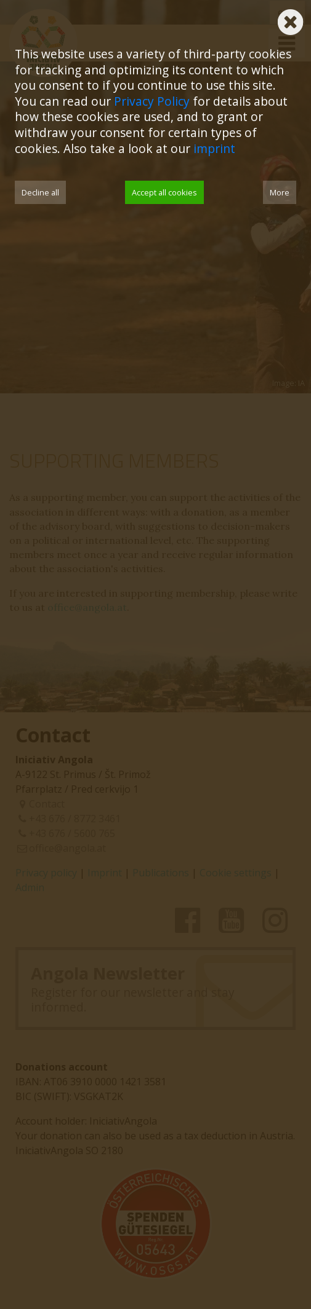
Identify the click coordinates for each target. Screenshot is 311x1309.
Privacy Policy (152, 101)
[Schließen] (290, 18)
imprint (214, 148)
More (279, 192)
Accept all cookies (164, 192)
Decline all (40, 192)
